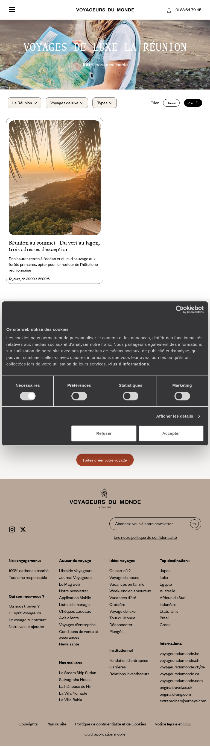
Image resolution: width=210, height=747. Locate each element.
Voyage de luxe (122, 612)
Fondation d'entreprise (128, 661)
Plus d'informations (128, 364)
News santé (69, 645)
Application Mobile (75, 599)
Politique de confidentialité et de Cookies (110, 725)
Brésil (164, 619)
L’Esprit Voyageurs (25, 614)
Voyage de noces (124, 578)
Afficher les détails (174, 416)
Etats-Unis (169, 612)
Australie (167, 592)
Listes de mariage (74, 605)
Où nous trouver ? (24, 607)
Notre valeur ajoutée (26, 627)
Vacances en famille (126, 585)
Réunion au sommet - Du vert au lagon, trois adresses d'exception (54, 247)
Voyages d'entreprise (77, 626)
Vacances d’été (122, 599)
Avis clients (69, 619)
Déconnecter (120, 626)
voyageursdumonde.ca (179, 675)
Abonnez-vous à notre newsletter (144, 525)
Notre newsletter (73, 592)
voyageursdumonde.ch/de (182, 668)
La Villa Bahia (70, 701)
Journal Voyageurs (75, 578)
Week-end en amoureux (130, 592)
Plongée (116, 633)
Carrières (117, 668)
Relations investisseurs (129, 675)
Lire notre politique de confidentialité (145, 538)
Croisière (117, 605)
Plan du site (56, 725)
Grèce (165, 626)
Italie (164, 578)
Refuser (104, 433)
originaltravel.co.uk (176, 688)
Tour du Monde (122, 619)
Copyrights (28, 725)
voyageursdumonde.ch (179, 661)
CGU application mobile (105, 735)
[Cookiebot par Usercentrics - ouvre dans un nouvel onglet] (180, 309)
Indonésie (168, 605)
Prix (192, 103)
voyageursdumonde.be (179, 654)
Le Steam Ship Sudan (77, 674)
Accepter (171, 433)
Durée (170, 103)
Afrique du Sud (172, 599)
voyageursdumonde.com (181, 682)
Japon (165, 572)
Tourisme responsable (28, 578)
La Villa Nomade (73, 694)
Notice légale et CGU (173, 725)
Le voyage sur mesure (28, 621)
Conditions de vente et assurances (78, 635)
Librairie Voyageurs (75, 572)
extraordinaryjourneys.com (183, 702)
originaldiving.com (175, 695)
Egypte (166, 585)
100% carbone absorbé (29, 572)
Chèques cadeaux (75, 612)
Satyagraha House (75, 681)
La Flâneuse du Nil (75, 687)
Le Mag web (69, 585)
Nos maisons (70, 664)
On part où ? (120, 572)
